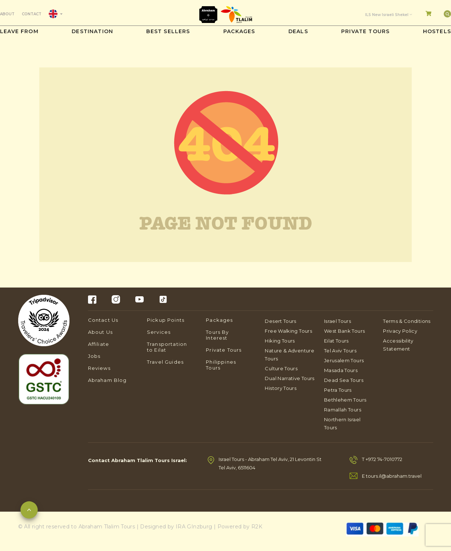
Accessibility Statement (398, 345)
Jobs (94, 356)
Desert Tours (280, 321)
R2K (256, 526)
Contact (31, 14)
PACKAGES (239, 31)
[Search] (447, 13)
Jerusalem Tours (344, 360)
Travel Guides (165, 362)
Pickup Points (165, 320)
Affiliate (98, 344)
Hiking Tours (280, 341)
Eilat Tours (336, 341)
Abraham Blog (107, 380)
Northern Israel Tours (342, 423)
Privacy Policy (400, 331)
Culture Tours (281, 368)
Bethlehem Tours (345, 400)
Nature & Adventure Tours (289, 355)
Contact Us (103, 320)
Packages (219, 320)
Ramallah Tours (342, 410)
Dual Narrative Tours (289, 378)
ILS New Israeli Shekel (386, 14)
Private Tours (365, 31)
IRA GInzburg (194, 526)
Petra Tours (338, 390)
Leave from (19, 31)
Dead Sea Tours (343, 380)
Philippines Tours (221, 365)
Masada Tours (341, 370)
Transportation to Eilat (167, 347)
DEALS (298, 31)
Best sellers (168, 31)
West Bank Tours (344, 331)
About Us (100, 332)
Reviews (99, 368)
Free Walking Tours (288, 331)
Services (159, 332)
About (7, 14)
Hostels (437, 31)
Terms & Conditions (406, 321)
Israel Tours (337, 321)
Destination (92, 31)
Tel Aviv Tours (340, 350)
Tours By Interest (217, 335)
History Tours (280, 388)
